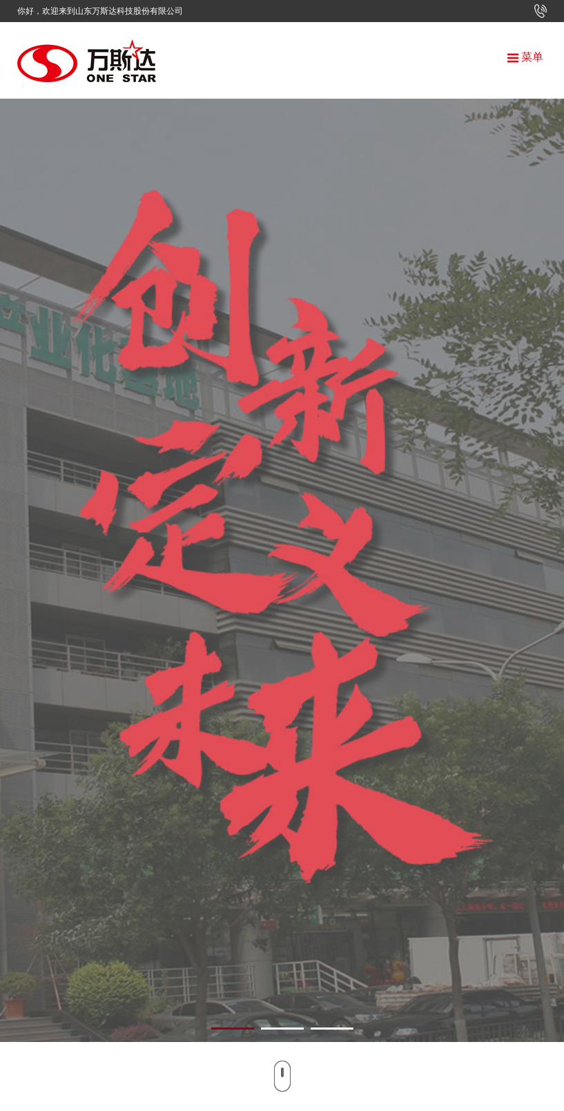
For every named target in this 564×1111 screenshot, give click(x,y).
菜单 (525, 57)
